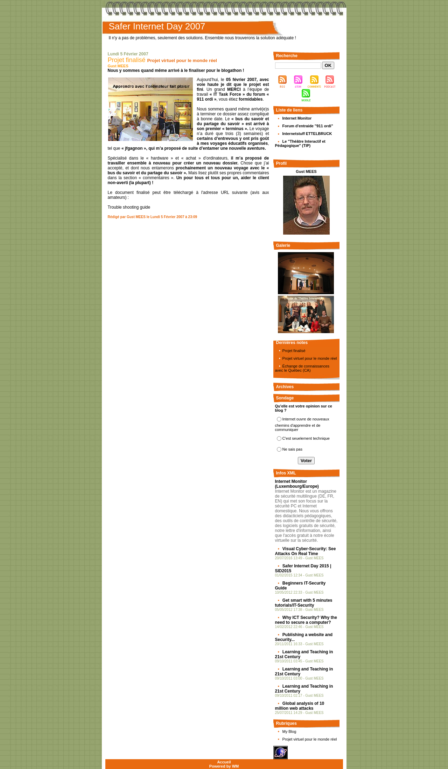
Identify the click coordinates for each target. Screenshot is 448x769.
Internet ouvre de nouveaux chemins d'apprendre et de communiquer (302, 424)
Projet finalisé (127, 59)
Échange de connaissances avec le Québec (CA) (302, 368)
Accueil (224, 762)
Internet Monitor (297, 118)
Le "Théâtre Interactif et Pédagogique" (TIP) (300, 143)
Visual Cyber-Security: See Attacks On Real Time (305, 551)
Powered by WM (224, 766)
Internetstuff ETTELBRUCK (307, 133)
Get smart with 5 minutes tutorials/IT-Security (303, 603)
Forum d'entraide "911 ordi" (307, 126)
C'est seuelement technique (306, 438)
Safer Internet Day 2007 (157, 26)
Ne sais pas (292, 449)
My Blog (289, 731)
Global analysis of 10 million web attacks (299, 706)
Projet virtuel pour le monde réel (309, 358)
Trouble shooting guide (129, 207)
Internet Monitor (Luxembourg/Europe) (297, 484)
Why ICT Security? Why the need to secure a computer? (306, 620)
